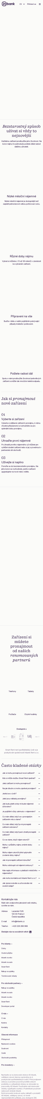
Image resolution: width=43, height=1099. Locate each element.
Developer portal (7, 1006)
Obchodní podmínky (9, 1058)
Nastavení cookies (8, 1044)
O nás (3, 1018)
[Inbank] (8, 4)
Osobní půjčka (6, 953)
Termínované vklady (9, 976)
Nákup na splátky (7, 971)
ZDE (35, 1098)
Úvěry (3, 948)
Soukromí (4, 1048)
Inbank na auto (6, 962)
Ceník (3, 1053)
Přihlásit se (31, 4)
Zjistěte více (21, 104)
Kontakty (4, 1027)
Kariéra (4, 1023)
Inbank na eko (6, 958)
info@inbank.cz (18, 921)
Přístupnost (5, 1039)
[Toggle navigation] (40, 4)
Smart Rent (5, 967)
